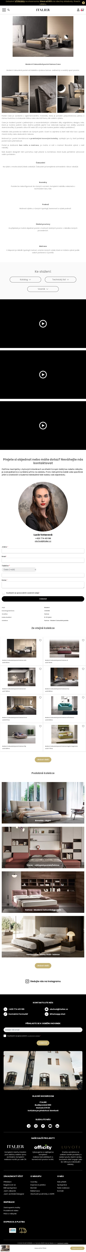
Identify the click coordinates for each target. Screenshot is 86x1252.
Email (4, 556)
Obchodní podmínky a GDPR (42, 1194)
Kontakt (60, 1191)
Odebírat (43, 1043)
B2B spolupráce (10, 1188)
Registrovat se (10, 1185)
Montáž (33, 1188)
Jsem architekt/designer (14, 1194)
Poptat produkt (77, 1248)
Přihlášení (7, 1182)
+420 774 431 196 (43, 538)
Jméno (5, 547)
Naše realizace (63, 1188)
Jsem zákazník (10, 1191)
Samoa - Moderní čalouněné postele (56, 620)
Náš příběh (61, 1182)
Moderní (47, 607)
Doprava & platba (38, 1185)
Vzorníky (33, 1182)
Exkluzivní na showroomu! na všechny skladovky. (39, 1)
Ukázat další (43, 759)
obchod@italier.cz (43, 541)
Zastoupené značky (12, 1207)
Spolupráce (62, 1185)
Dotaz (4, 580)
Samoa (46, 614)
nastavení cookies (62, 1243)
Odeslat (43, 598)
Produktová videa (11, 1210)
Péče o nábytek (10, 1214)
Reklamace (35, 1191)
